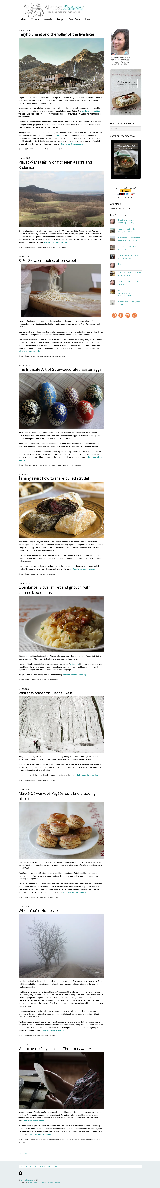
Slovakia (47, 19)
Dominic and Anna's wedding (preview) (126, 221)
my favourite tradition (91, 111)
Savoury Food (35, 356)
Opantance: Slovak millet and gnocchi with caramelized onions (128, 293)
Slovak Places (31, 149)
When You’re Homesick (38, 910)
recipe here (74, 664)
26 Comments (52, 574)
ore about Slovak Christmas (32, 1121)
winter (42, 1035)
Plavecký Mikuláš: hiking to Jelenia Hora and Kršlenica (129, 239)
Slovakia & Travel (41, 149)
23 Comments (51, 1035)
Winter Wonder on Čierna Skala (45, 693)
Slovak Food (42, 356)
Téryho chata (59, 135)
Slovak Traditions (32, 465)
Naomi (22, 149)
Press (87, 19)
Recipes (60, 19)
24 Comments (77, 465)
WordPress (32, 1183)
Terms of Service (26, 1166)
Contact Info (52, 1166)
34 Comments (61, 356)
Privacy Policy (40, 1166)
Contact (35, 19)
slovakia (55, 149)
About (23, 19)
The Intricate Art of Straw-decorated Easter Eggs (60, 369)
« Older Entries (25, 1153)
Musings (29, 1035)
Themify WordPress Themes (49, 1183)
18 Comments (54, 679)
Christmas (64, 1139)
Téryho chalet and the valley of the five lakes (56, 34)
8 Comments (64, 247)
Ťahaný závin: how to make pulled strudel (54, 478)
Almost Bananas (27, 1180)
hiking (50, 149)
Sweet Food (50, 356)
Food (28, 356)
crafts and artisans (56, 465)
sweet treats (87, 1139)
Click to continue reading (72, 144)
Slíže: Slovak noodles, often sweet (47, 260)
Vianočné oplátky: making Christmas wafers (55, 1048)
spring (68, 465)
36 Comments (64, 149)
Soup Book (74, 19)
